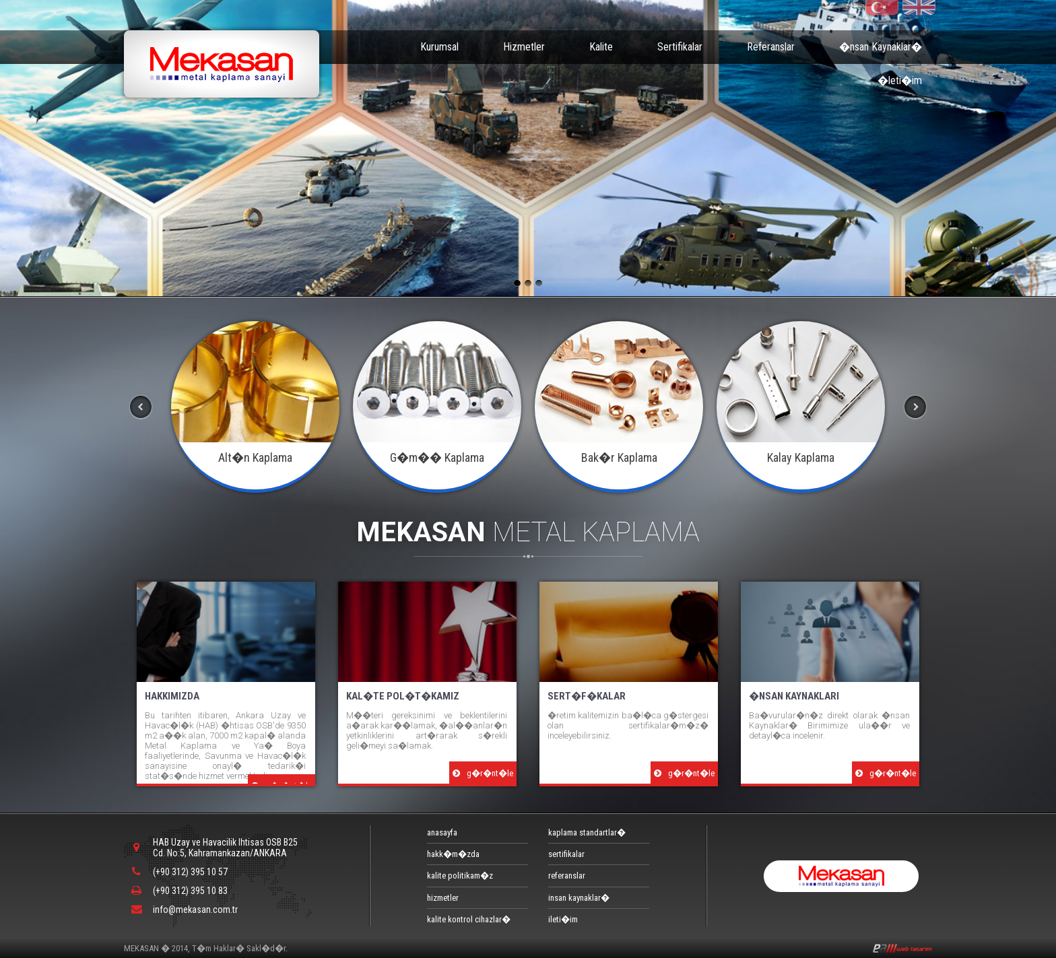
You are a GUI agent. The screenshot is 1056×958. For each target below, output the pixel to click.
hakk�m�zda (453, 854)
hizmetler (443, 898)
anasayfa (442, 832)
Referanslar (771, 46)
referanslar (566, 875)
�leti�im (900, 80)
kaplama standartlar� (587, 832)
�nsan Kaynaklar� (880, 46)
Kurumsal (439, 46)
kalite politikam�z (460, 875)
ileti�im (563, 919)
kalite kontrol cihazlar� (468, 919)
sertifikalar (566, 854)
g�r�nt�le (483, 773)
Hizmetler (524, 46)
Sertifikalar (679, 46)
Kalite (601, 46)
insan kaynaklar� (578, 898)
